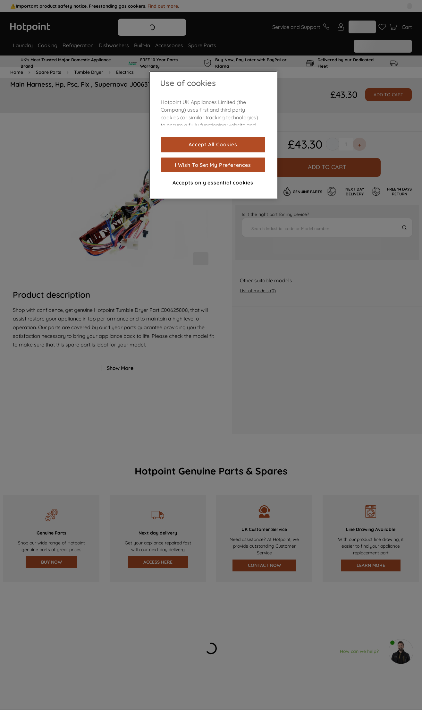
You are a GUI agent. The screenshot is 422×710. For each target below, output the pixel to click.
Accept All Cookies (213, 144)
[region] (213, 135)
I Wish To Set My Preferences (213, 165)
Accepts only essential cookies (213, 182)
